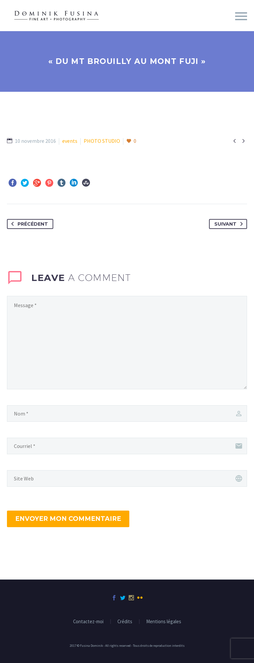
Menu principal (241, 16)
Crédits (124, 621)
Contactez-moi (88, 621)
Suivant (229, 224)
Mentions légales (163, 621)
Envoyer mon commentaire (68, 519)
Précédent (28, 224)
